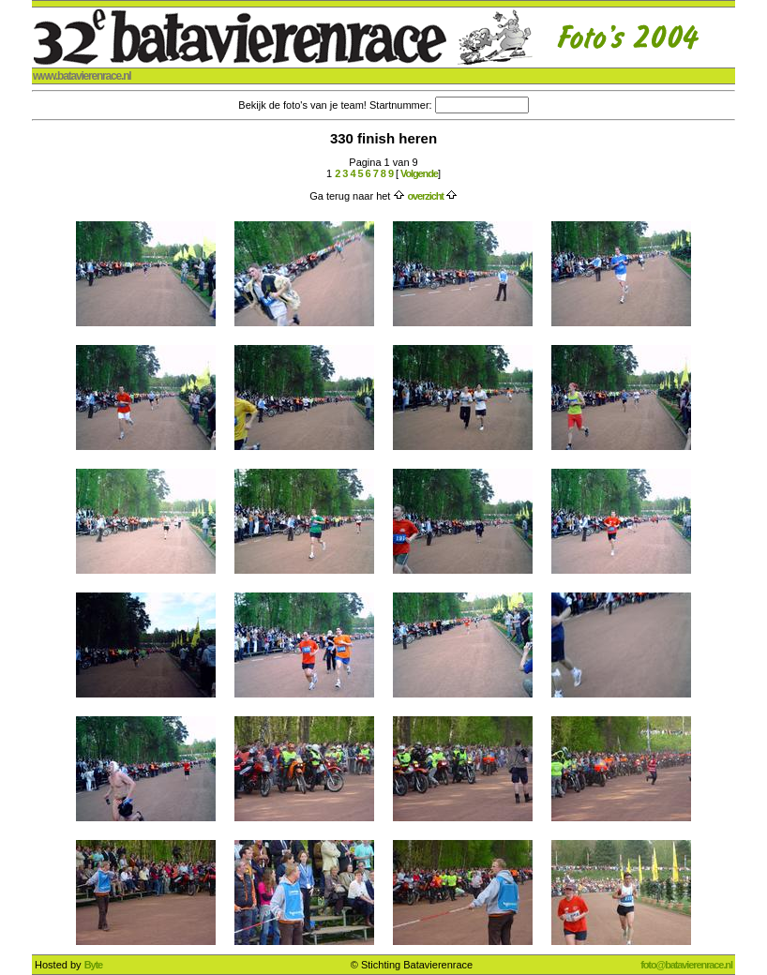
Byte (93, 964)
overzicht (425, 196)
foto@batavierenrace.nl (686, 964)
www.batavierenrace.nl (81, 75)
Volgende (418, 173)
